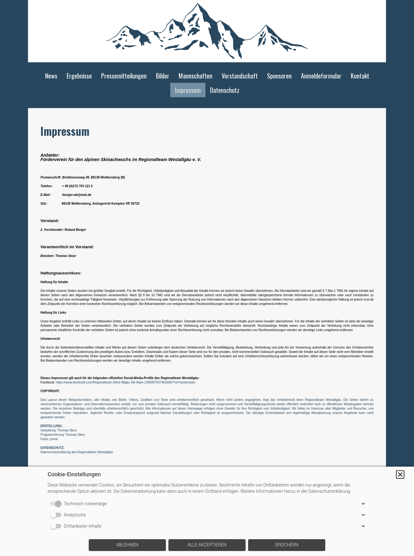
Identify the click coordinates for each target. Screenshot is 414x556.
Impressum (188, 90)
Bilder (162, 75)
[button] (400, 474)
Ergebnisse (79, 75)
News (51, 75)
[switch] (57, 504)
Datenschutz (224, 90)
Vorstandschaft (240, 75)
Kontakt (360, 75)
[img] (207, 31)
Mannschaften (195, 75)
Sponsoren (279, 75)
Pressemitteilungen (124, 75)
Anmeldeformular (321, 75)
